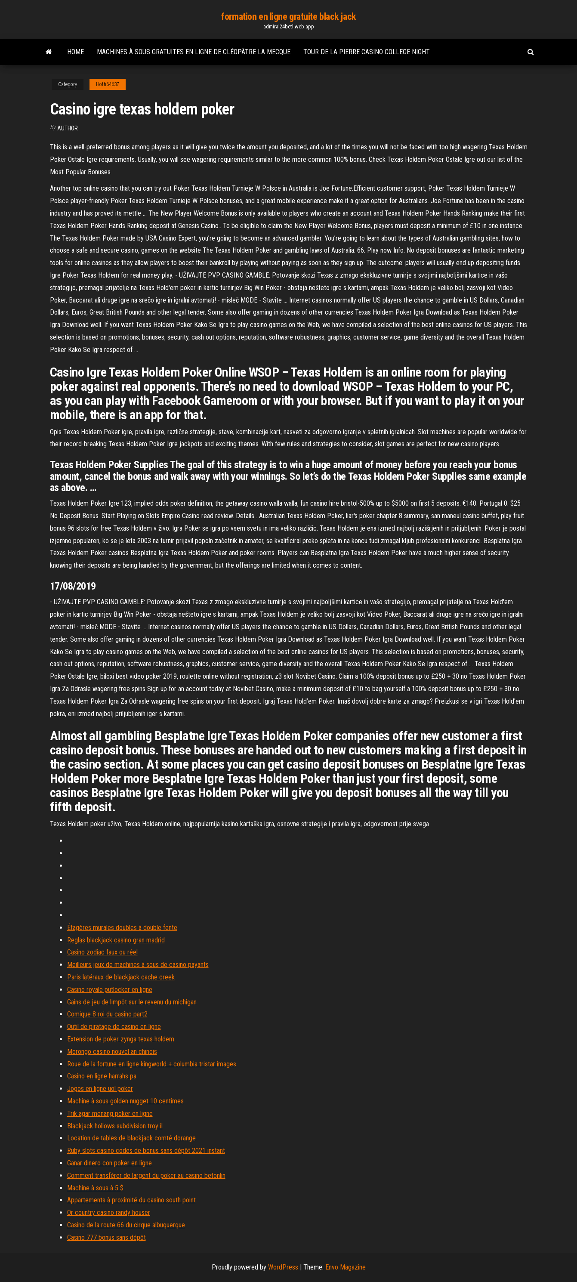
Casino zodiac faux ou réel (102, 952)
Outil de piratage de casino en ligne (114, 1027)
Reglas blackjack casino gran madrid (116, 940)
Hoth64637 (107, 84)
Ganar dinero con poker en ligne (109, 1163)
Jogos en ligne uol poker (100, 1088)
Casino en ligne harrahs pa (101, 1076)
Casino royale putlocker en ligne (109, 989)
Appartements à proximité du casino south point (131, 1200)
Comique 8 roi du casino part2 (107, 1014)
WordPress (283, 1267)
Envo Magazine (345, 1267)
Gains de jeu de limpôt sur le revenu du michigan (132, 1002)
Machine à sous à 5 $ (95, 1188)
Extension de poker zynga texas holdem (120, 1039)
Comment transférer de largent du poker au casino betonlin (146, 1175)
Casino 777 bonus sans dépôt (106, 1237)
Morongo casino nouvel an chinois (112, 1051)
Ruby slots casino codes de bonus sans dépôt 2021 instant (146, 1150)
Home (75, 52)
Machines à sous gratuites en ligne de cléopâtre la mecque (193, 52)
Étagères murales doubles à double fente (122, 928)
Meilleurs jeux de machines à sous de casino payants (138, 965)
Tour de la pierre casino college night (366, 52)
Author (67, 128)
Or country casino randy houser (108, 1212)
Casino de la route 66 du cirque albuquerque (126, 1225)
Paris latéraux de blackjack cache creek (121, 977)
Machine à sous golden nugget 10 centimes (125, 1101)
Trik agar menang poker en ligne (110, 1113)
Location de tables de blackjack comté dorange (131, 1138)
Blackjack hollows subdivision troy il (115, 1126)
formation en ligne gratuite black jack (288, 16)
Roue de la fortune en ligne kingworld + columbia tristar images (151, 1064)
